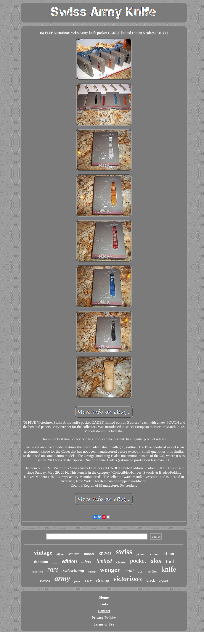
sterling (102, 580)
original (163, 580)
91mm (169, 554)
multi (129, 570)
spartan (74, 554)
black (150, 580)
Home (104, 597)
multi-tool (37, 571)
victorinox (127, 578)
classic (121, 562)
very (88, 580)
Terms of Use (104, 624)
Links (104, 604)
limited (104, 561)
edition (69, 561)
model (89, 554)
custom (154, 554)
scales (140, 572)
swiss (124, 551)
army (62, 578)
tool (170, 561)
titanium (41, 562)
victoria (45, 580)
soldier (152, 571)
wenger (110, 569)
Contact (104, 611)
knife (168, 569)
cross (55, 563)
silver (86, 561)
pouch (77, 581)
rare (52, 569)
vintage (43, 552)
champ (91, 571)
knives (104, 553)
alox (156, 560)
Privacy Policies (104, 618)
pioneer (141, 554)
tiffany (60, 554)
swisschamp (73, 570)
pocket (138, 560)
